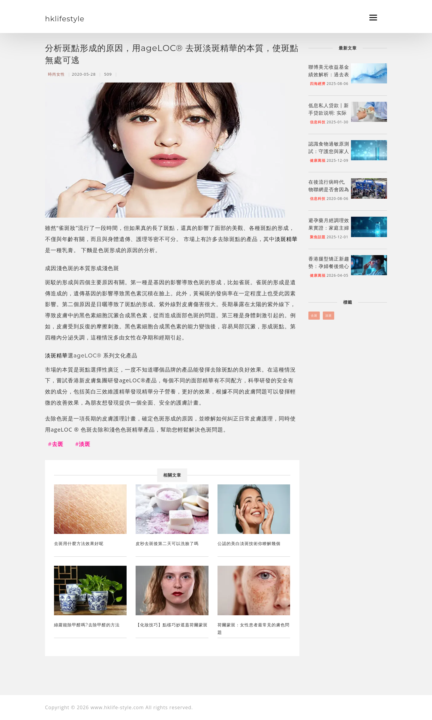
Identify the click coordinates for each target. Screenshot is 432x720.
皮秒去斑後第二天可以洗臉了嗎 (167, 543)
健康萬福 (318, 160)
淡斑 (328, 315)
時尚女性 (56, 74)
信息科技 (318, 122)
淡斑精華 (286, 239)
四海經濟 (318, 83)
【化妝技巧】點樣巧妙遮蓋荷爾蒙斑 (172, 625)
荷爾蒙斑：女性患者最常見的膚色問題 (254, 628)
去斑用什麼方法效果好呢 (79, 543)
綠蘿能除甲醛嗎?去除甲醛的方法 (87, 625)
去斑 (314, 315)
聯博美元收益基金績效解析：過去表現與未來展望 (328, 74)
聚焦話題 (318, 236)
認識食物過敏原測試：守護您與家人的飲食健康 (328, 151)
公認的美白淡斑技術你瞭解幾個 (249, 543)
